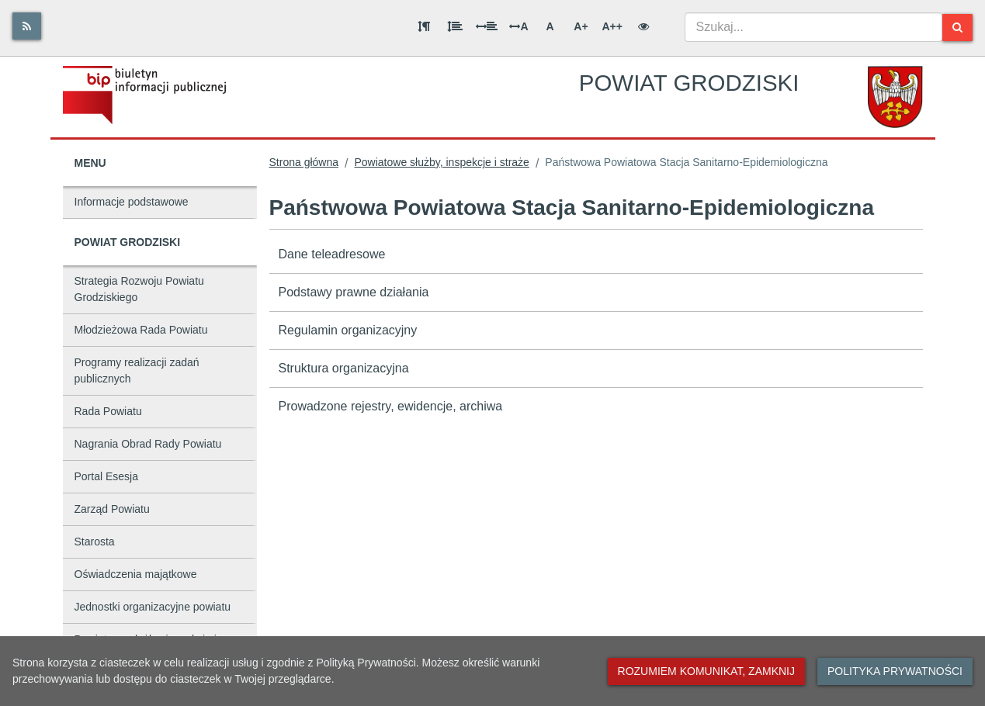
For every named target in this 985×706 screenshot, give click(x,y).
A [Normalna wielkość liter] (549, 26)
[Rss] (26, 26)
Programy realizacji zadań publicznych (137, 370)
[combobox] (813, 27)
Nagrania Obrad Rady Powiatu (148, 444)
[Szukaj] (957, 27)
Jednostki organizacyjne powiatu (153, 606)
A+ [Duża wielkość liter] (581, 26)
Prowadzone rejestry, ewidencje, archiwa (391, 406)
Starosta (95, 541)
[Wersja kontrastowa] (643, 26)
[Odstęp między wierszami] (454, 26)
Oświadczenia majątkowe (136, 574)
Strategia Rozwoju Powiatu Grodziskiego (139, 289)
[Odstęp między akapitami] (423, 26)
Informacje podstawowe (132, 202)
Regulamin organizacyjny (348, 330)
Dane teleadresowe (332, 254)
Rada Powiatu (108, 411)
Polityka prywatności (894, 671)
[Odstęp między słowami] (486, 26)
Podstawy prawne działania (354, 292)
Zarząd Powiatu (112, 509)
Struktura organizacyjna (344, 368)
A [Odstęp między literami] (518, 26)
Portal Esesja (106, 476)
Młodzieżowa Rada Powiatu (141, 330)
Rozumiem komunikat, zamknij (706, 671)
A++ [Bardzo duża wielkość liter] (612, 26)
